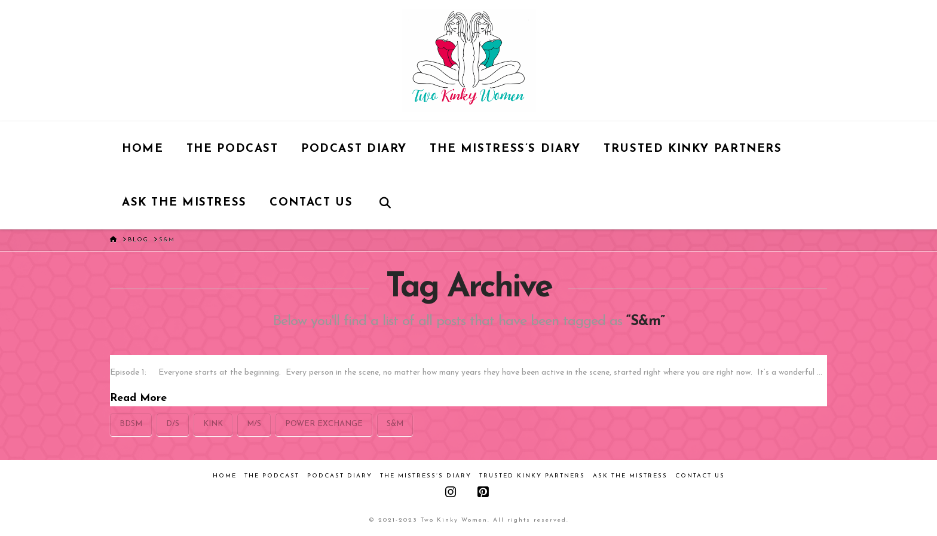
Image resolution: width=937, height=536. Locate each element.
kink (213, 424)
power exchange (324, 424)
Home (225, 476)
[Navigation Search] (385, 202)
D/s (172, 424)
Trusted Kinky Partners (532, 476)
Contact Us (700, 476)
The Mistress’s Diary (425, 476)
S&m (395, 424)
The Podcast (271, 476)
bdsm (131, 424)
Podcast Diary (339, 476)
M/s (254, 424)
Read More (138, 398)
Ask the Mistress (630, 476)
